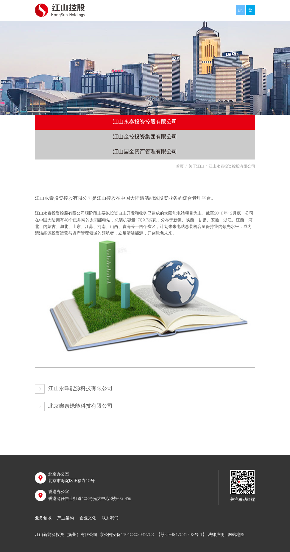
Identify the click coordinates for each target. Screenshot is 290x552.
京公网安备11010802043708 (127, 535)
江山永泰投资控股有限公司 (145, 122)
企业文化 (87, 518)
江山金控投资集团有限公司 (145, 137)
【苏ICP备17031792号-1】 (181, 535)
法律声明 (216, 535)
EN (240, 11)
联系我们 (110, 518)
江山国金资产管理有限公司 (145, 152)
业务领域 (43, 518)
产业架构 (65, 518)
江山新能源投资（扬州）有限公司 (66, 535)
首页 (180, 167)
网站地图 (236, 535)
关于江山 (196, 167)
